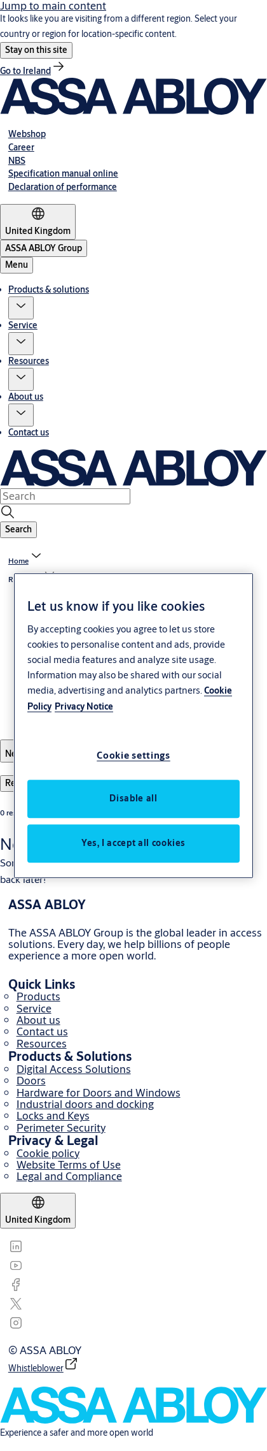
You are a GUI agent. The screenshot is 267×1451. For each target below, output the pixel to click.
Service (23, 325)
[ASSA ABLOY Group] (43, 248)
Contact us (28, 432)
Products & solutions (48, 289)
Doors (31, 1080)
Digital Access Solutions (74, 1068)
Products (38, 996)
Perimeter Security (61, 1127)
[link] (33, 71)
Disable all (133, 798)
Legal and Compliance (69, 1176)
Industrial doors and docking (85, 1104)
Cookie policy (48, 1153)
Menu (16, 264)
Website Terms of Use (69, 1164)
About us (25, 396)
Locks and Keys (53, 1115)
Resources (28, 361)
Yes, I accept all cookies (133, 843)
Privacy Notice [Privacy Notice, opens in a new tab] (84, 706)
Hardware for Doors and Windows (99, 1092)
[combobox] (65, 496)
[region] (133, 725)
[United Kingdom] (38, 222)
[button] (36, 50)
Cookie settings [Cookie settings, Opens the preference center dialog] (133, 755)
